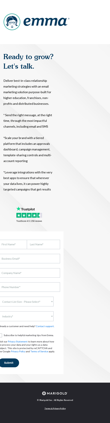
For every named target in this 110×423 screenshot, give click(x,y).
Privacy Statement (18, 341)
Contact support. (45, 326)
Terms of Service (39, 351)
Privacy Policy (18, 351)
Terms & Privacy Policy (55, 408)
